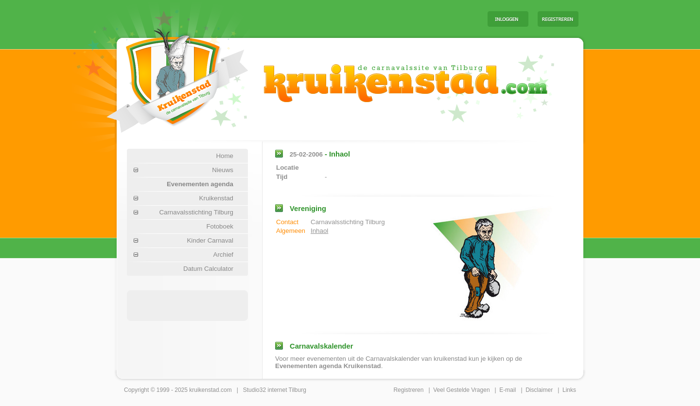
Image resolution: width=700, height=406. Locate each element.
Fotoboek (219, 226)
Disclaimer (539, 390)
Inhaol (319, 230)
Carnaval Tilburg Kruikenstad (161, 77)
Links (569, 390)
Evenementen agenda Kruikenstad (328, 366)
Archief (223, 254)
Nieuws (222, 170)
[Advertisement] (359, 18)
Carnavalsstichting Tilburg (196, 212)
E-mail (507, 390)
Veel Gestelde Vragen (461, 390)
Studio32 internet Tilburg (274, 390)
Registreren (408, 390)
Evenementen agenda (200, 184)
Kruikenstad (216, 198)
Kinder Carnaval (210, 240)
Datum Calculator (208, 268)
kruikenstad (204, 390)
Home (224, 155)
